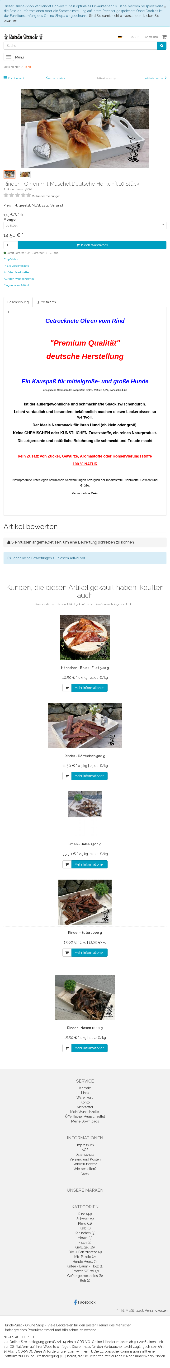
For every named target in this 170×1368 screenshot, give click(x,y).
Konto (85, 1102)
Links (85, 1093)
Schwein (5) (85, 1219)
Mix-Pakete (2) (85, 1257)
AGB (85, 1150)
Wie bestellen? (85, 1169)
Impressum (85, 1145)
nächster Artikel (155, 78)
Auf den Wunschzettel (19, 278)
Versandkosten (156, 1310)
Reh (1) (85, 1280)
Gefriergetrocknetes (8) (85, 1276)
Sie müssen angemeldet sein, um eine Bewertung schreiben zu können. (73, 542)
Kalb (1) (85, 1228)
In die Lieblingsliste (16, 265)
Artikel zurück (56, 78)
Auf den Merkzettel (16, 272)
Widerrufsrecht (85, 1164)
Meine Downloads (85, 1121)
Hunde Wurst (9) (85, 1261)
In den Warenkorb (92, 245)
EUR (134, 37)
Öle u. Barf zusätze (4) (85, 1252)
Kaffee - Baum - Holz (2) (85, 1266)
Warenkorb (85, 1097)
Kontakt (85, 1088)
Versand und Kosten (85, 1159)
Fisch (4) (85, 1242)
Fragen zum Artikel (16, 285)
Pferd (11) (85, 1223)
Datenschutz (85, 1154)
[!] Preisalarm (46, 302)
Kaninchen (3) (85, 1233)
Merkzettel (85, 1107)
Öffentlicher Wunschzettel (85, 1116)
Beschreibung (18, 302)
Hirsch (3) (85, 1238)
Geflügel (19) (85, 1247)
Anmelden (151, 37)
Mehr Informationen (89, 688)
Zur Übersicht (16, 78)
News (85, 1173)
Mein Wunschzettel (85, 1112)
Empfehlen (11, 259)
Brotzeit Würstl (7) (85, 1271)
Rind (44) (85, 1214)
